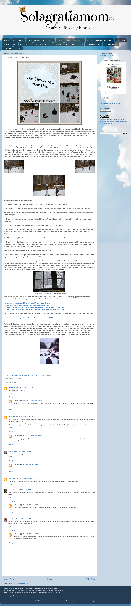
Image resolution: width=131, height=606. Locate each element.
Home (6, 40)
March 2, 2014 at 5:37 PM (30, 534)
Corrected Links (111, 44)
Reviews (7, 48)
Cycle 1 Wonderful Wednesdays (40, 40)
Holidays (58, 44)
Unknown (17, 400)
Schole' (18, 48)
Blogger (93, 601)
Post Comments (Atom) (20, 583)
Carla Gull (11, 519)
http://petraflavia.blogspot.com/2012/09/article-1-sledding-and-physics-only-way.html (34, 309)
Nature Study (25, 44)
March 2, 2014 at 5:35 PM (30, 505)
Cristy (10, 490)
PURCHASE (18, 40)
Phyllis (10, 387)
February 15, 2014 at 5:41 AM (23, 416)
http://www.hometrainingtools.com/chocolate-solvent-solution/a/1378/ (28, 318)
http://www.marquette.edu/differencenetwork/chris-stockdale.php (27, 303)
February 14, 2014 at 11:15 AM (23, 387)
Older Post (90, 579)
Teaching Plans (10, 44)
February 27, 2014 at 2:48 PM (22, 490)
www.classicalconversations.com (34, 594)
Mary (10, 451)
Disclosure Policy (94, 44)
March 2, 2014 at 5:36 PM (30, 464)
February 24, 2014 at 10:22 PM (25, 478)
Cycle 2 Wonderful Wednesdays (70, 40)
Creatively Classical (43, 44)
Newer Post (9, 579)
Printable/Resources (74, 44)
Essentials (120, 40)
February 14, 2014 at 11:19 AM (32, 400)
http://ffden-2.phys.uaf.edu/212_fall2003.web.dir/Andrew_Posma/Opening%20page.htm (34, 307)
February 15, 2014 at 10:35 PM (32, 435)
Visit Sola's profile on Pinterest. (110, 103)
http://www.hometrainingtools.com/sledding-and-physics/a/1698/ (26, 305)
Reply (10, 393)
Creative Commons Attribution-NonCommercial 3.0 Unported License (113, 121)
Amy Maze (11, 478)
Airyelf (80, 601)
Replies (13, 397)
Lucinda (11, 416)
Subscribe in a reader (107, 55)
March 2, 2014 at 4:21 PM (23, 519)
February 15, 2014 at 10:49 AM (21, 451)
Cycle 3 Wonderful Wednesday (99, 40)
